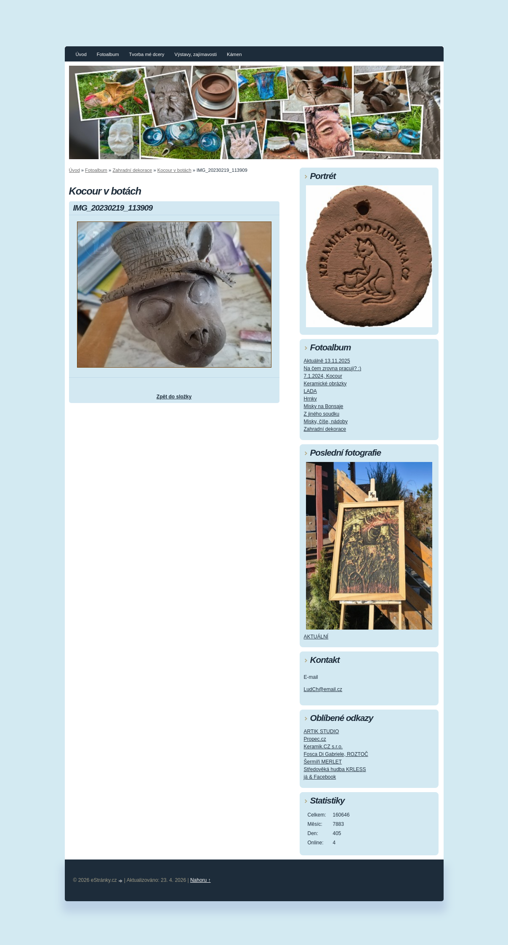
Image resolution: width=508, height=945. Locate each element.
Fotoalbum (108, 54)
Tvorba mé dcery (146, 54)
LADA (310, 391)
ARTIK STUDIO (321, 731)
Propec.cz (315, 739)
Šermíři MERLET (323, 762)
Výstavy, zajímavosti (195, 54)
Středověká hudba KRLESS (335, 769)
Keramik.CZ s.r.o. (323, 747)
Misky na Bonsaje (323, 406)
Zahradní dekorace (132, 170)
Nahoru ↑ (200, 880)
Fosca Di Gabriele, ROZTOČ (336, 754)
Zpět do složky (174, 397)
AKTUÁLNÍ (316, 637)
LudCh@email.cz (323, 689)
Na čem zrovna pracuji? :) (333, 368)
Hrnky (310, 399)
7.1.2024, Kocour (323, 376)
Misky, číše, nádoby (326, 421)
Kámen (234, 54)
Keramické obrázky (325, 384)
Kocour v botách (174, 170)
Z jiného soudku (322, 414)
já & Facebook (320, 777)
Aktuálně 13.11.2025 (327, 361)
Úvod (81, 54)
